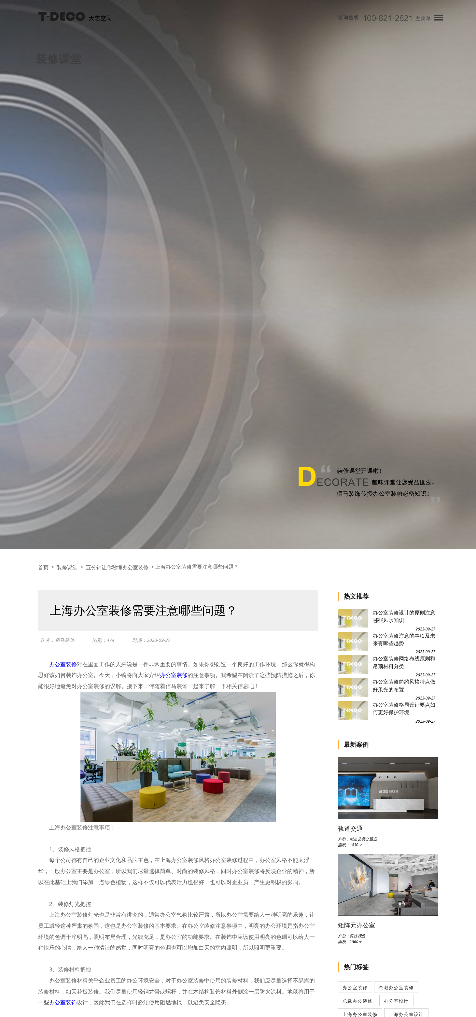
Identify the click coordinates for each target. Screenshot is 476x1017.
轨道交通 (350, 828)
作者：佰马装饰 (57, 640)
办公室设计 (396, 1001)
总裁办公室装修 (396, 987)
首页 (43, 567)
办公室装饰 (63, 1002)
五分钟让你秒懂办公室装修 (117, 567)
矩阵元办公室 (356, 925)
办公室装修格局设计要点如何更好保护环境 (404, 708)
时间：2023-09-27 (151, 640)
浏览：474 (103, 640)
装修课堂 (67, 567)
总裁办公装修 (357, 1001)
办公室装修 (63, 664)
